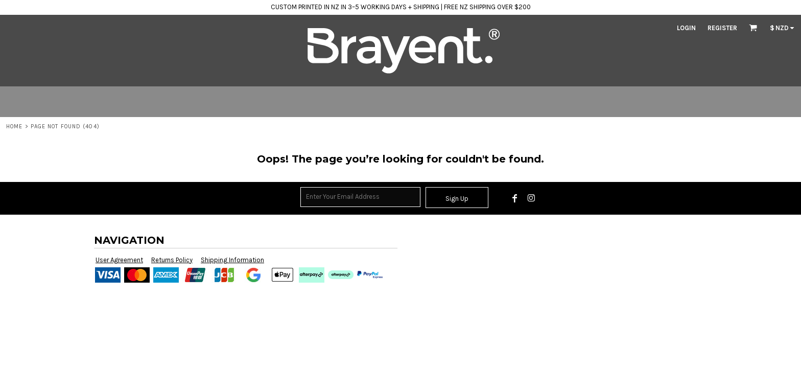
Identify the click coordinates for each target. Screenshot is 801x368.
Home (14, 126)
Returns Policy (172, 260)
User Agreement (119, 260)
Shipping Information (232, 260)
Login (686, 28)
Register (722, 28)
